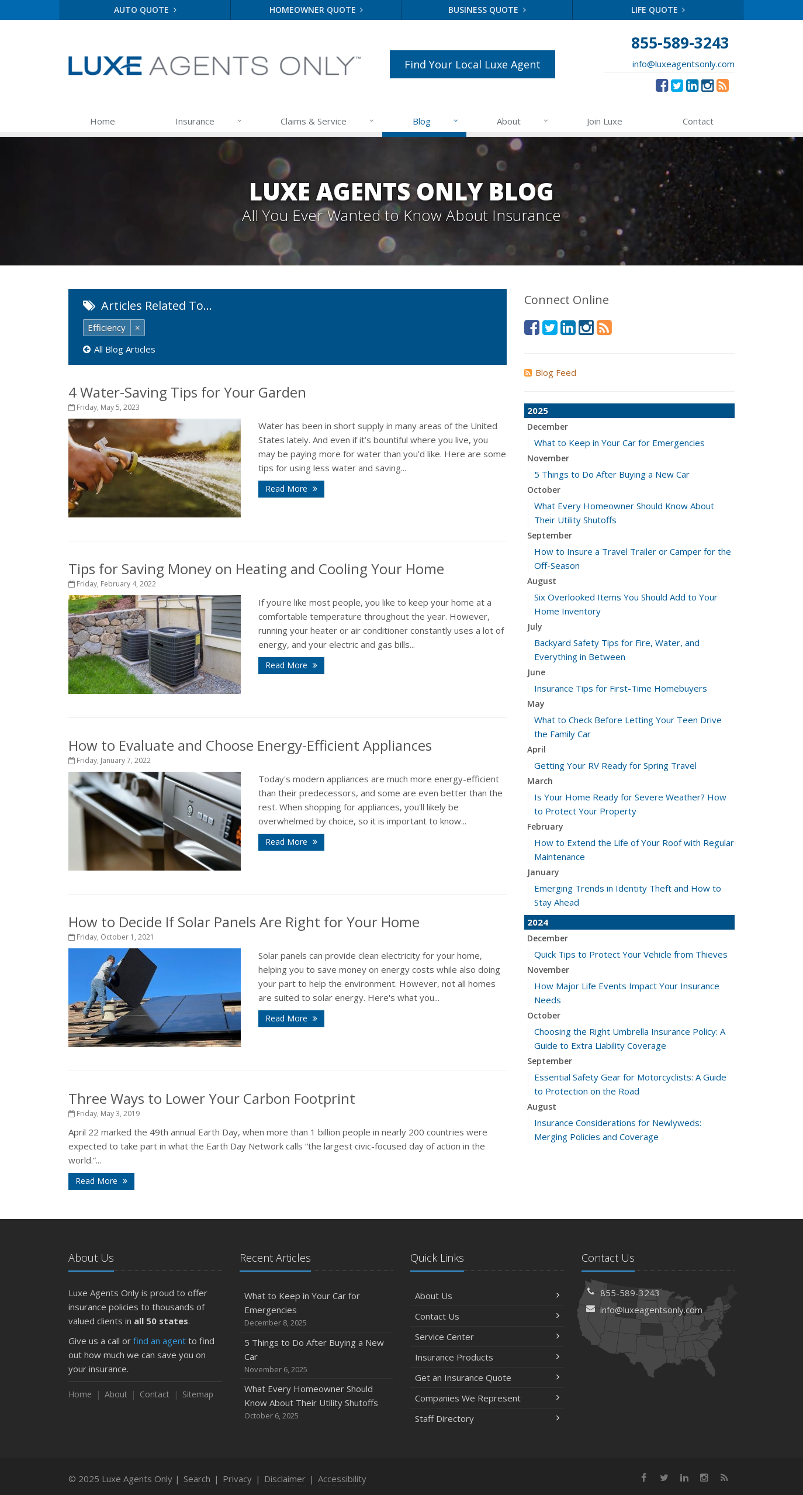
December (547, 426)
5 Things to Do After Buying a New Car (612, 474)
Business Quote (487, 9)
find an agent (159, 1340)
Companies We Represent (487, 1398)
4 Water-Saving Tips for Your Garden (187, 392)
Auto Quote (145, 9)
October (543, 489)
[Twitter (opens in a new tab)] (677, 85)
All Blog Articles (119, 349)
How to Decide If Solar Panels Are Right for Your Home (244, 921)
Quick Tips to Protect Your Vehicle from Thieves (631, 954)
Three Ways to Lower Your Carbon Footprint (211, 1098)
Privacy (237, 1478)
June (536, 672)
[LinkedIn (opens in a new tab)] (692, 85)
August (541, 580)
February (545, 826)
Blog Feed (550, 372)
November (548, 458)
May (536, 703)
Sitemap (197, 1394)
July (534, 626)
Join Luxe (604, 121)
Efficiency (107, 327)
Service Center (487, 1336)
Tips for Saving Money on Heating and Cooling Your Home (256, 568)
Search (197, 1478)
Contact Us (487, 1316)
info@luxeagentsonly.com (683, 64)
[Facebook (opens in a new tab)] (662, 85)
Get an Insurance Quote (487, 1377)
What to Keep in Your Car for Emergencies (619, 442)
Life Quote (658, 9)
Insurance (209, 121)
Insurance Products (487, 1357)
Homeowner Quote (316, 9)
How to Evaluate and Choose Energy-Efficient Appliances (250, 745)
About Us (487, 1295)
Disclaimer (285, 1478)
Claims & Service (328, 121)
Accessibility (342, 1478)
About (523, 121)
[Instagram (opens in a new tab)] (707, 85)
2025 (537, 410)
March (540, 780)
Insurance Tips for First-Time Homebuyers (620, 688)
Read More (291, 488)
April (536, 749)
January (543, 872)
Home (102, 121)
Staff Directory (487, 1418)
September (549, 535)
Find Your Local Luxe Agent (472, 64)
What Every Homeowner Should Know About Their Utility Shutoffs (316, 1402)
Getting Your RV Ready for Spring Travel (615, 765)
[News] (723, 85)
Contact (698, 121)
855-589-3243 (630, 1293)
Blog (436, 121)
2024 (537, 922)
